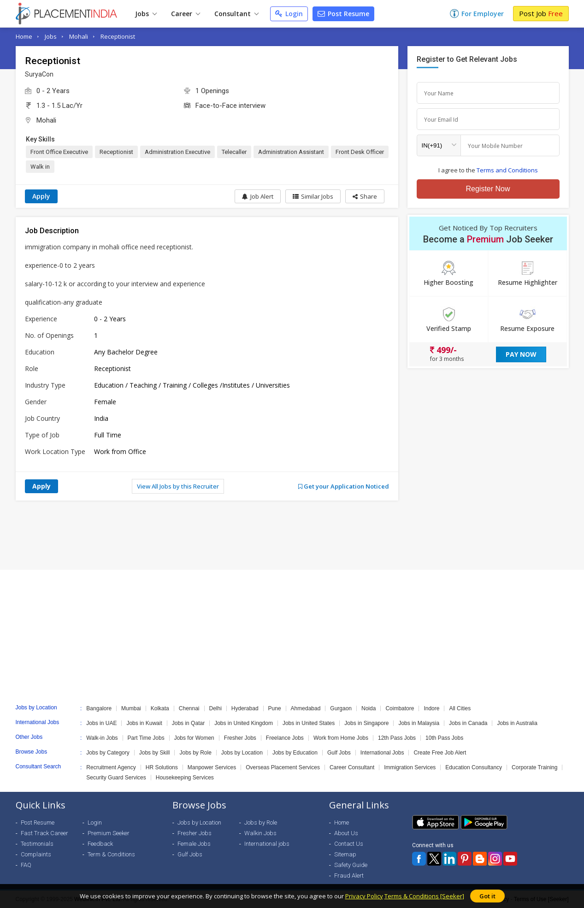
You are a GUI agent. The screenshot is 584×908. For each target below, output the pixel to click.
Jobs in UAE (101, 723)
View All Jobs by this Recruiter (178, 486)
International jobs (266, 843)
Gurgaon (341, 708)
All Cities (460, 708)
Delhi (215, 708)
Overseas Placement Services (283, 767)
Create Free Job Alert (439, 752)
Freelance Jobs (285, 738)
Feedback (100, 843)
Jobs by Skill (154, 752)
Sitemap (345, 854)
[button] (364, 196)
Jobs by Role (195, 752)
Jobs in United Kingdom (243, 723)
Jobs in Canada (468, 723)
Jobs (146, 13)
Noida (368, 708)
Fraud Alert (349, 875)
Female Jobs (194, 843)
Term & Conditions (111, 854)
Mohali (78, 36)
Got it (487, 896)
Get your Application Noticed (343, 486)
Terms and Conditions (507, 170)
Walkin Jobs (260, 833)
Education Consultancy (473, 767)
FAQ (26, 864)
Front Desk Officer (360, 151)
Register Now (488, 189)
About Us (346, 833)
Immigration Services (410, 767)
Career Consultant (352, 767)
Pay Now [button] (521, 354)
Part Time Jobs (146, 738)
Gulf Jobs (339, 752)
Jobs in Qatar (188, 723)
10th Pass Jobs (444, 738)
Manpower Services (212, 767)
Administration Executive (177, 151)
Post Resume (343, 13)
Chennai (189, 708)
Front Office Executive (59, 151)
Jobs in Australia (517, 723)
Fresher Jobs (240, 738)
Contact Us (348, 843)
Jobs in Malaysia (418, 723)
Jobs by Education (295, 752)
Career (185, 13)
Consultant (236, 13)
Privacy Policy (364, 896)
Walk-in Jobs (102, 738)
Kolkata (160, 708)
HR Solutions (162, 767)
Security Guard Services (116, 777)
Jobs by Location (242, 752)
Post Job (541, 13)
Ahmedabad (306, 708)
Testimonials (37, 843)
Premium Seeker (109, 833)
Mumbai (131, 708)
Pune (274, 708)
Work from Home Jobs (340, 738)
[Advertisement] (292, 535)
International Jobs (382, 752)
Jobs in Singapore (366, 723)
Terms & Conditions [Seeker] (424, 896)
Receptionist (117, 36)
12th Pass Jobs (397, 738)
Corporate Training (534, 767)
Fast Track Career (44, 833)
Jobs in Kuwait (144, 723)
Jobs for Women (194, 738)
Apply (41, 196)
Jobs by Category (107, 752)
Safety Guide (350, 864)
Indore (431, 708)
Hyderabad (245, 708)
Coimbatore (399, 708)
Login (289, 13)
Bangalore (99, 708)
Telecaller (234, 151)
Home (24, 36)
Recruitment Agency (111, 767)
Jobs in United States (309, 723)
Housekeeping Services (185, 777)
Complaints (36, 854)
